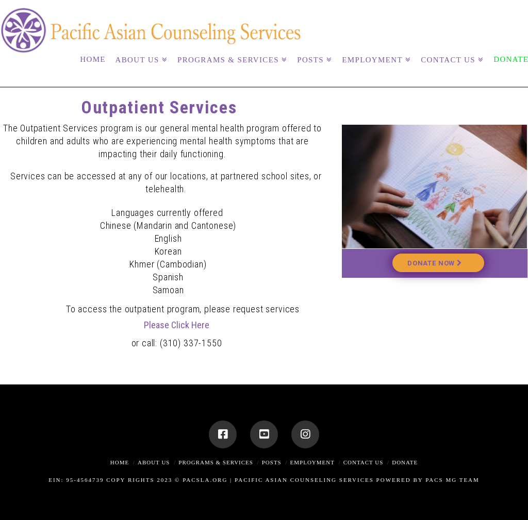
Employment (312, 462)
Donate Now (434, 263)
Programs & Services (215, 462)
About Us (154, 462)
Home (119, 462)
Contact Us (363, 462)
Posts (272, 462)
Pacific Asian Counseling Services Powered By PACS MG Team (357, 480)
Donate (405, 462)
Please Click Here (176, 325)
